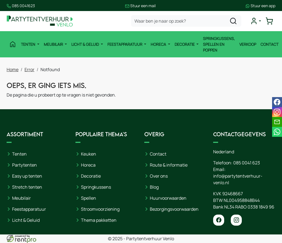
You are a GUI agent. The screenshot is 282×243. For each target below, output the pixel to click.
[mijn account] (255, 21)
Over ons (159, 176)
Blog (154, 187)
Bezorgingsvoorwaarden (174, 209)
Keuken (88, 154)
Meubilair (54, 44)
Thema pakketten (98, 220)
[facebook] (218, 220)
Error (29, 69)
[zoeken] (233, 21)
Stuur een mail (140, 5)
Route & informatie (169, 165)
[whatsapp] (277, 132)
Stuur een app (260, 5)
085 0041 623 (246, 163)
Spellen (88, 198)
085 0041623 (21, 5)
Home (12, 69)
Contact (269, 44)
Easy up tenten (27, 176)
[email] (277, 122)
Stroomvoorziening (100, 209)
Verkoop (247, 44)
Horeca (159, 44)
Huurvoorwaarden (168, 198)
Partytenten (24, 165)
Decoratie (185, 44)
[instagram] (236, 220)
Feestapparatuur (125, 44)
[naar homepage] (40, 21)
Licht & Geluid (85, 44)
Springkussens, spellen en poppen (219, 44)
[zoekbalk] (186, 21)
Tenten (28, 44)
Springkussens (96, 187)
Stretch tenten (27, 187)
